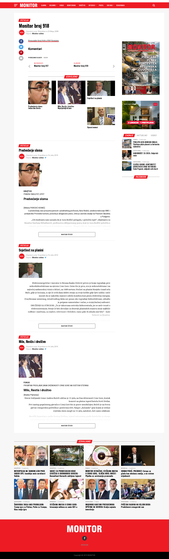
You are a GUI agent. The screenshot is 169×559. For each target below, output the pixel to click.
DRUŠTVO (82, 5)
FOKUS (62, 5)
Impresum (84, 545)
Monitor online (38, 34)
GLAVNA (43, 5)
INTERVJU (92, 5)
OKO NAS (109, 5)
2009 (46, 57)
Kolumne (52, 5)
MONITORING (71, 5)
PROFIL (101, 5)
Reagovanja (120, 5)
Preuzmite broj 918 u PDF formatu (44, 40)
